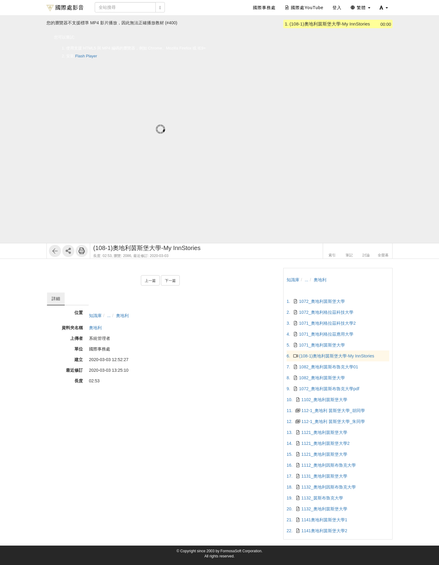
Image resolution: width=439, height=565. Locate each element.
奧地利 (122, 315)
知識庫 (95, 315)
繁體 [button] (360, 7)
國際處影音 (65, 8)
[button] (384, 7)
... (109, 315)
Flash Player (86, 56)
